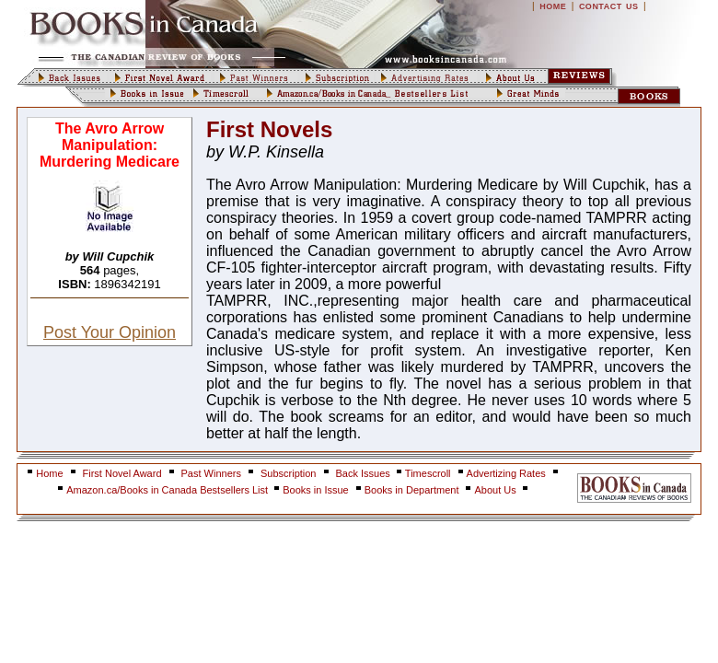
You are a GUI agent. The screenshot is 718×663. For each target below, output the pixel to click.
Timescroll (428, 473)
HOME (552, 6)
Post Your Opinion (109, 332)
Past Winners (211, 473)
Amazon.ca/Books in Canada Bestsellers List (168, 489)
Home (49, 473)
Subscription (289, 473)
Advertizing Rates (506, 473)
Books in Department (412, 489)
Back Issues (364, 473)
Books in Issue (316, 489)
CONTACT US (609, 6)
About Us (496, 489)
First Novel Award (122, 473)
